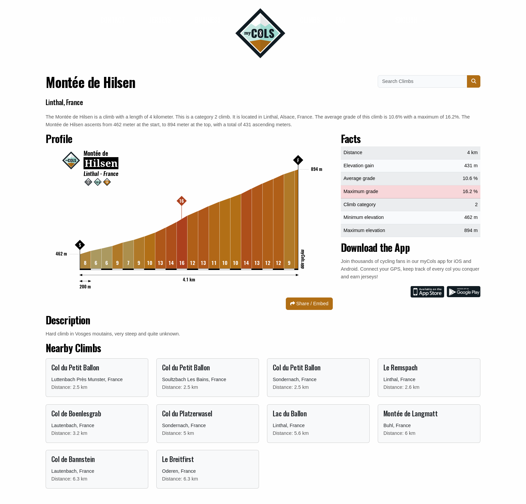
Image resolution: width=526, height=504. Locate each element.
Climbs (310, 20)
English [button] (407, 20)
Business (208, 20)
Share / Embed (309, 303)
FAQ (340, 20)
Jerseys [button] (161, 20)
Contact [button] (113, 20)
